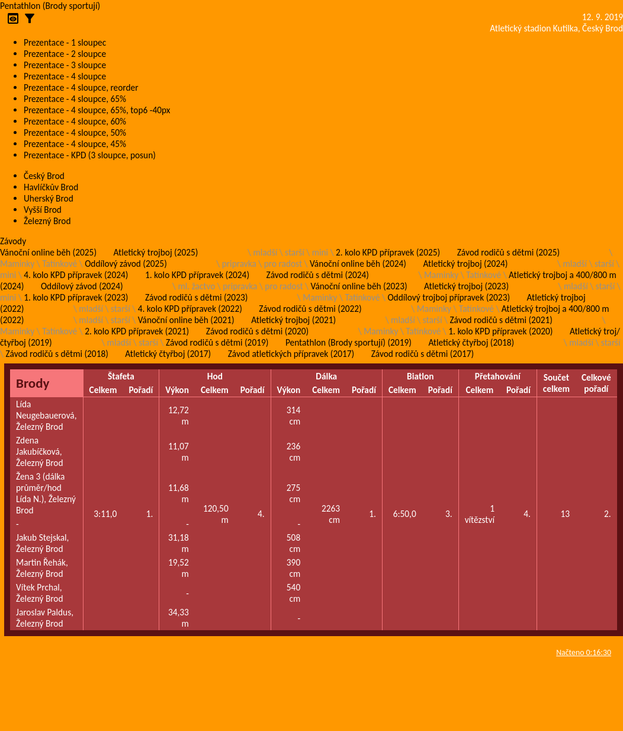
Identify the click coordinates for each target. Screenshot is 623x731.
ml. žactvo (197, 286)
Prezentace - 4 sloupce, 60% (75, 121)
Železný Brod (47, 220)
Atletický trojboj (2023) (466, 286)
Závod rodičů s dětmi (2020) (257, 331)
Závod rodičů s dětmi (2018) (56, 353)
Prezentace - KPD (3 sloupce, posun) (90, 155)
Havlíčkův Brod (51, 187)
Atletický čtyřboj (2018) (471, 342)
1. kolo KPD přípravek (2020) (500, 331)
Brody (32, 383)
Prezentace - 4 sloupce (65, 76)
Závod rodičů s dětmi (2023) (196, 297)
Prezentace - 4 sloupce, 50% (75, 132)
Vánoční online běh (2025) (48, 252)
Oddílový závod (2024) (82, 286)
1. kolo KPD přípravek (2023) (76, 297)
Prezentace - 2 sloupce (65, 53)
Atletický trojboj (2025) (156, 252)
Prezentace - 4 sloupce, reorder (81, 87)
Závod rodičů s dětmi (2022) (310, 308)
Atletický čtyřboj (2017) (168, 353)
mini (320, 252)
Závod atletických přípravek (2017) (291, 353)
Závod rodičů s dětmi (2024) (317, 274)
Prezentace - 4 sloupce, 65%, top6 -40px (97, 110)
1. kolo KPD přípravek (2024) (197, 274)
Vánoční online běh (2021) (186, 319)
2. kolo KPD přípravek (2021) (137, 331)
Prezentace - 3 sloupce (65, 65)
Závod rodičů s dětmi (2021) (500, 319)
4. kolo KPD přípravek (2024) (76, 274)
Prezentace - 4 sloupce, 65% (75, 98)
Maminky (17, 263)
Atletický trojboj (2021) (293, 319)
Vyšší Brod (43, 209)
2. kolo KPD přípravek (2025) (388, 252)
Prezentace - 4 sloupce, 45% (75, 143)
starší (294, 252)
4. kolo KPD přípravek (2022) (190, 308)
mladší (265, 252)
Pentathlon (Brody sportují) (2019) (348, 342)
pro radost (283, 263)
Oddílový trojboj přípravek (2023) (448, 297)
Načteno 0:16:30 (583, 652)
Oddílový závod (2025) (126, 263)
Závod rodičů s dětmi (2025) (508, 252)
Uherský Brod (48, 198)
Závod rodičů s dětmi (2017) (422, 353)
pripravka (239, 263)
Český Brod (44, 175)
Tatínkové (59, 263)
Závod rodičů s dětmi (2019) (217, 342)
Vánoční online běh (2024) (358, 263)
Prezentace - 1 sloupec (65, 42)
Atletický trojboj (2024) (465, 263)
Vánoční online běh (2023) (359, 286)
